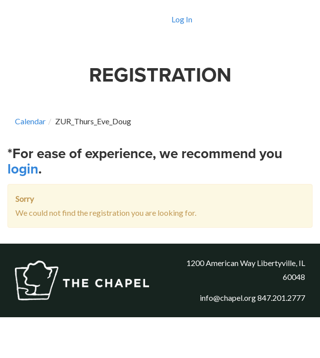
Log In (181, 19)
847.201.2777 (281, 297)
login (22, 169)
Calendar (30, 121)
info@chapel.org (228, 297)
